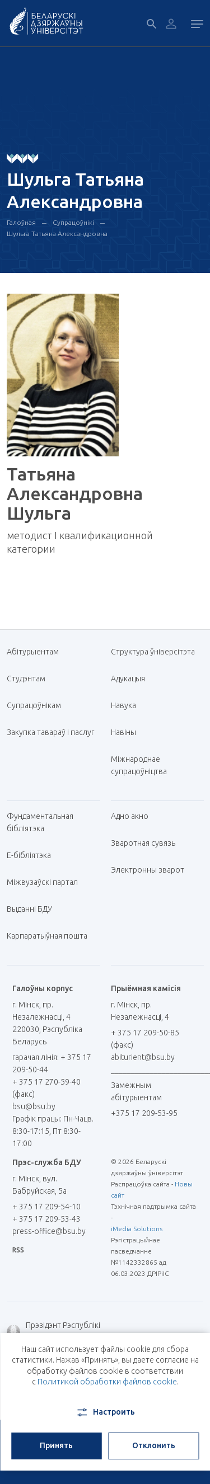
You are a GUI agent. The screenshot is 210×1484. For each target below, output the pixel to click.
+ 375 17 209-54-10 (46, 1206)
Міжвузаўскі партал (46, 882)
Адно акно (129, 816)
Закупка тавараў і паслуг (50, 732)
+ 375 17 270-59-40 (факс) (46, 1088)
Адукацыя (128, 678)
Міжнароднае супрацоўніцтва (144, 765)
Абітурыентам (37, 651)
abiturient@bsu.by (143, 1057)
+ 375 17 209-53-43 (46, 1218)
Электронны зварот (147, 869)
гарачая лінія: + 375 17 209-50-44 (51, 1063)
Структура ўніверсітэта (153, 651)
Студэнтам (26, 678)
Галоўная (21, 222)
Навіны (123, 732)
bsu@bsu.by (33, 1106)
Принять (56, 1445)
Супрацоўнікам (34, 705)
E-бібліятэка (33, 855)
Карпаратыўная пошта (51, 935)
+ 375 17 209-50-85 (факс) (145, 1038)
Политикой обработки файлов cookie (107, 1381)
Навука (127, 705)
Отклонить (153, 1445)
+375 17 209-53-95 (144, 1113)
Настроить (105, 1412)
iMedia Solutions (136, 1228)
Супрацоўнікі (73, 222)
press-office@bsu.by (49, 1231)
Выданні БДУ (29, 908)
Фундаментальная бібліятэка (40, 822)
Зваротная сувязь (143, 842)
